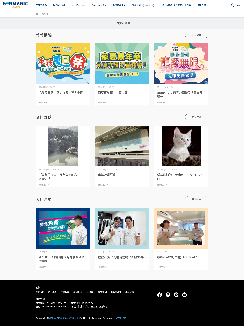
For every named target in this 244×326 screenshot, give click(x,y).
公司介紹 (201, 5)
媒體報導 (65, 292)
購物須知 (102, 292)
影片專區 (52, 292)
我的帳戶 (90, 292)
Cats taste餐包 (99, 5)
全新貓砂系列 (59, 5)
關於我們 (40, 292)
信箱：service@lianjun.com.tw (51, 306)
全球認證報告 (119, 5)
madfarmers (78, 5)
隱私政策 (129, 292)
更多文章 (196, 34)
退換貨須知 (115, 292)
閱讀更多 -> (44, 102)
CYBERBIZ (121, 318)
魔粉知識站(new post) (143, 5)
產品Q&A (77, 292)
